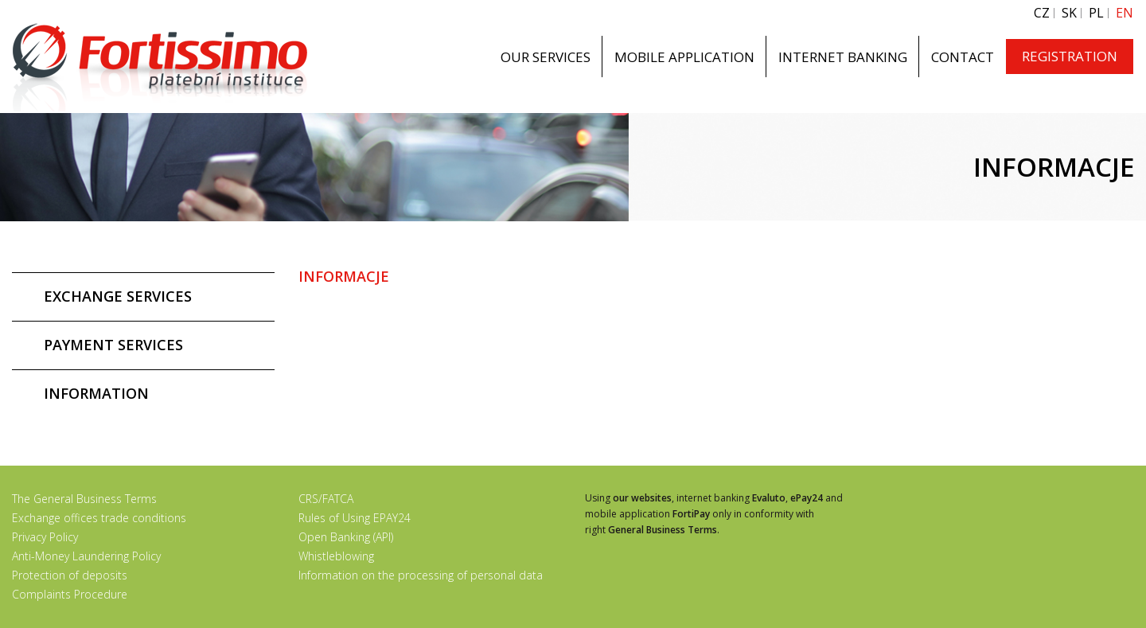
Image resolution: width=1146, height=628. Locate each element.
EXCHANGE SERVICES (118, 296)
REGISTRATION (1069, 56)
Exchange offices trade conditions (99, 517)
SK (1069, 13)
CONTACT (962, 57)
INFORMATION (96, 393)
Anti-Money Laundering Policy (86, 556)
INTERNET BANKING (842, 57)
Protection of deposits (69, 575)
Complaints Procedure (69, 594)
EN (1124, 13)
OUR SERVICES (546, 57)
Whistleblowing (336, 556)
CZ (1042, 13)
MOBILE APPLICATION (684, 57)
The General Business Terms (84, 498)
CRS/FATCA (325, 498)
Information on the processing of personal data (420, 575)
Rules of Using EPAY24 (354, 517)
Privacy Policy (45, 536)
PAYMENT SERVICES (113, 344)
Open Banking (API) (345, 536)
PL (1096, 13)
